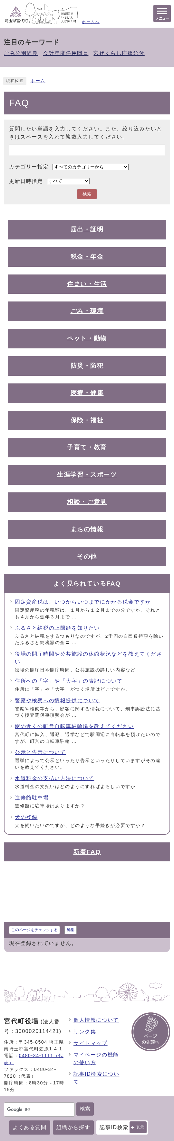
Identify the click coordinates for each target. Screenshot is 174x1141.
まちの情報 (87, 529)
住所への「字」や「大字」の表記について (68, 681)
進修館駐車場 (32, 797)
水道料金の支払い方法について (54, 778)
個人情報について (96, 1020)
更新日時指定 (26, 181)
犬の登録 (26, 817)
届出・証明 (87, 229)
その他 (87, 556)
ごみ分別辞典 (21, 53)
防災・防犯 (87, 365)
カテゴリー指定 (29, 166)
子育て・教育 (87, 447)
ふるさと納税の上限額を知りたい (57, 628)
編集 (70, 930)
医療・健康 (87, 393)
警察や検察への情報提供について (57, 700)
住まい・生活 (87, 284)
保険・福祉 (87, 420)
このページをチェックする (34, 930)
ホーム (37, 80)
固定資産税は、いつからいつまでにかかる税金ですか (83, 602)
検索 (85, 1108)
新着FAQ (87, 852)
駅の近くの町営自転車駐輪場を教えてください (74, 726)
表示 (140, 1127)
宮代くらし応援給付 (118, 53)
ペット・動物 (87, 338)
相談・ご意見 (87, 502)
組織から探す (73, 1127)
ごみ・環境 (87, 311)
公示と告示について (40, 752)
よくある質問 (30, 1127)
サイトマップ (90, 1043)
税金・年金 (87, 256)
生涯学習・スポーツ (87, 474)
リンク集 (84, 1031)
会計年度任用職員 (66, 53)
